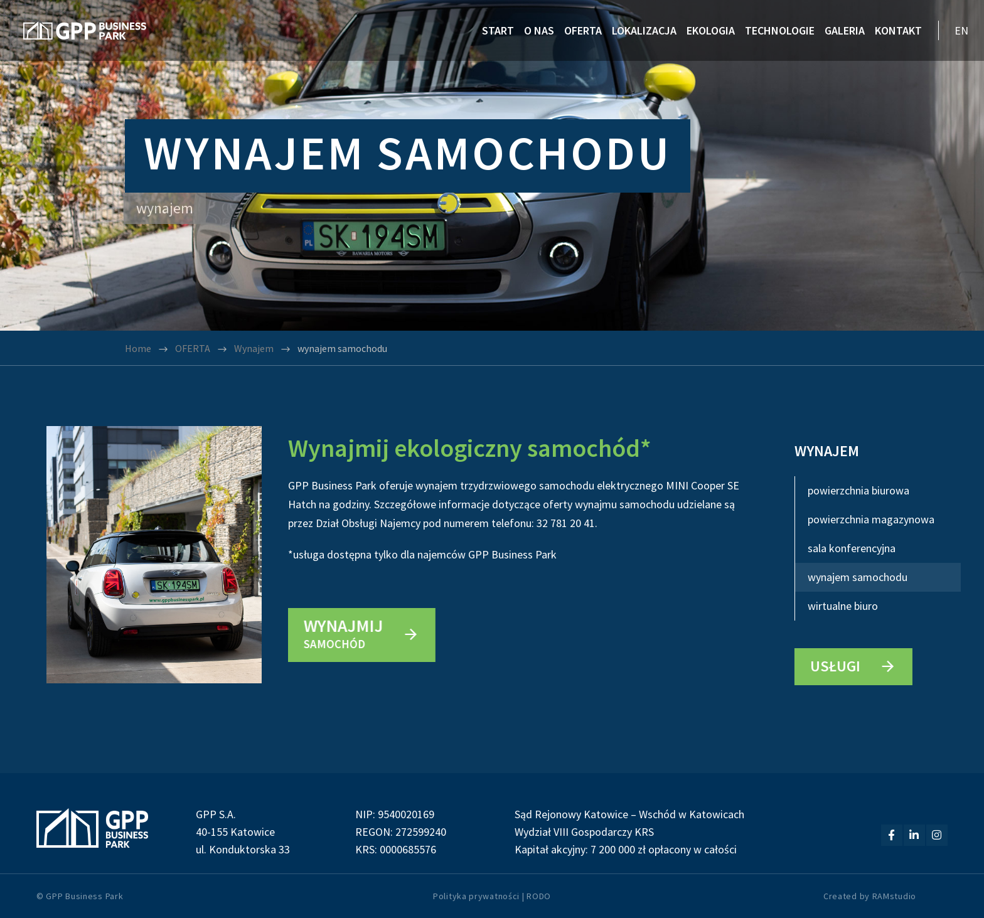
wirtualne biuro (843, 606)
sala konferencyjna (852, 548)
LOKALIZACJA (644, 30)
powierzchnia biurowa (858, 490)
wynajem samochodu (857, 577)
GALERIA (845, 30)
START (498, 30)
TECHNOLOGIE (780, 30)
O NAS (539, 30)
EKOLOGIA (711, 30)
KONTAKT (898, 30)
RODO (539, 896)
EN (961, 30)
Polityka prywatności (476, 896)
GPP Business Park (84, 896)
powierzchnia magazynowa (871, 519)
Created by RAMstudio (869, 896)
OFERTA (583, 30)
